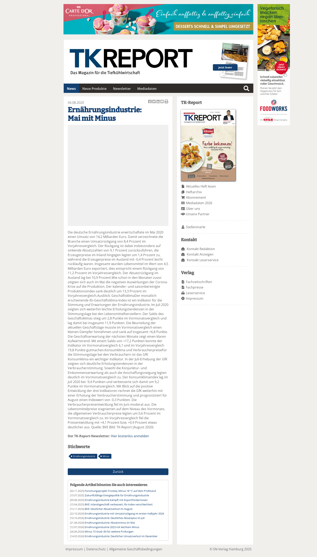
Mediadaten (147, 88)
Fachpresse (194, 287)
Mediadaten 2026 (199, 203)
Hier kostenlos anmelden (130, 436)
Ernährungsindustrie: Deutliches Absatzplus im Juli (115, 518)
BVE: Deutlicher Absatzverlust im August (109, 509)
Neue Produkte (94, 88)
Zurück (118, 471)
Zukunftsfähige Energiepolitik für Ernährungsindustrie (117, 495)
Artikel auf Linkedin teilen (158, 102)
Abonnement (196, 197)
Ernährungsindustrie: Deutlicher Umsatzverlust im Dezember (121, 536)
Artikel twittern (154, 102)
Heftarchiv (194, 192)
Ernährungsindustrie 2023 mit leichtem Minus (112, 527)
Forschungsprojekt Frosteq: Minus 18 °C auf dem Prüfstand (120, 491)
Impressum (194, 298)
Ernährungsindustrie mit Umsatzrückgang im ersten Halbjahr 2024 (124, 513)
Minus (106, 456)
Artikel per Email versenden (162, 102)
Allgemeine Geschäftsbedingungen (135, 549)
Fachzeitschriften (199, 282)
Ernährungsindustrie (84, 456)
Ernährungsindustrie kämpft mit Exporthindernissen (116, 500)
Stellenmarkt (195, 227)
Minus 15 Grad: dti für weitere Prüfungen (109, 531)
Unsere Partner (198, 214)
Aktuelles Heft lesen (201, 186)
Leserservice (195, 293)
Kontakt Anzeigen (200, 254)
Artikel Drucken (166, 102)
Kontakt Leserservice (203, 260)
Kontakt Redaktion (201, 249)
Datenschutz (96, 549)
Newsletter (122, 88)
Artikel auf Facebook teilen (150, 102)
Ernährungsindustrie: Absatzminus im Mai (110, 522)
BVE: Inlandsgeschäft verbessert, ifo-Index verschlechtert (119, 504)
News (71, 88)
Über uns (193, 208)
